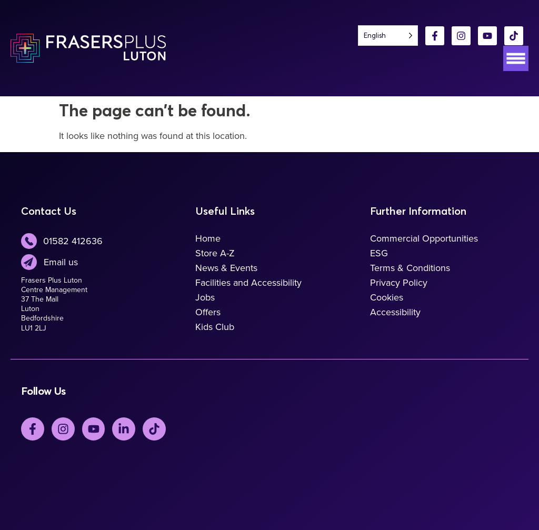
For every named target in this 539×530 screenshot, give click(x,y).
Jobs (205, 297)
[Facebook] (434, 35)
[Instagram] (461, 35)
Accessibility (395, 312)
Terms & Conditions (410, 268)
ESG (379, 253)
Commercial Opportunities (424, 238)
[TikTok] (513, 35)
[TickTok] (154, 429)
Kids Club (214, 327)
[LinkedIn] (124, 429)
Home (208, 238)
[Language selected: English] (388, 35)
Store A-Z (215, 253)
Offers (208, 312)
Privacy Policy (398, 282)
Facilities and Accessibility (248, 282)
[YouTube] (487, 35)
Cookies (386, 297)
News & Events (226, 268)
